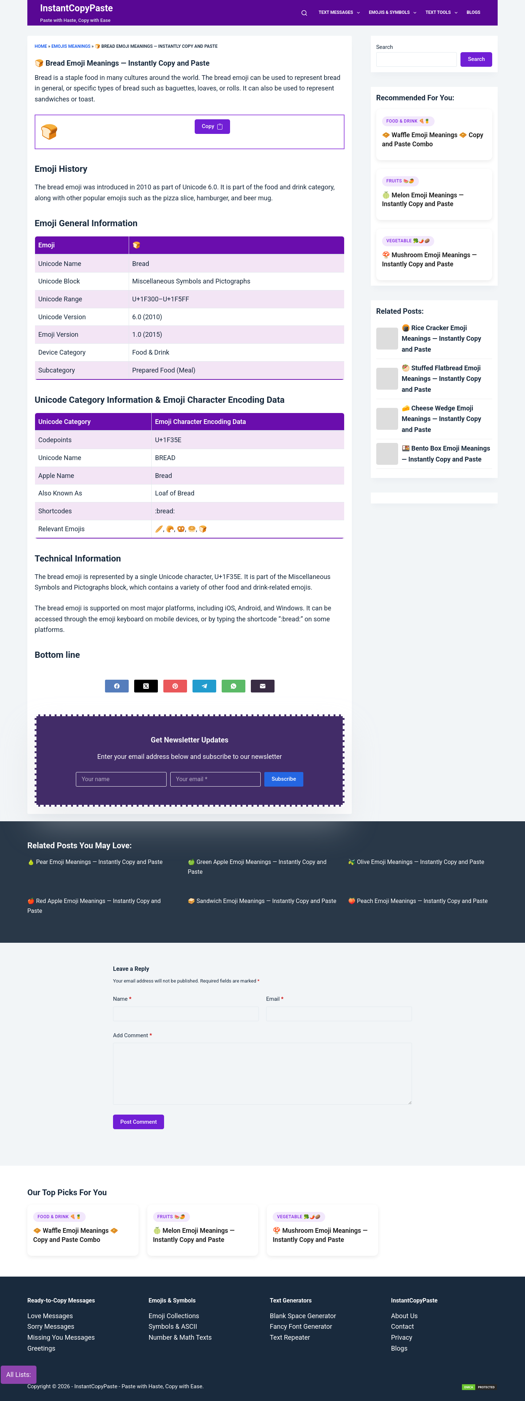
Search (384, 47)
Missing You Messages (61, 1337)
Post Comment (138, 1122)
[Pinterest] (175, 686)
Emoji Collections (174, 1316)
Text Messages (341, 12)
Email (275, 999)
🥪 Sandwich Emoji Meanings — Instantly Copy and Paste (262, 901)
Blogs (474, 12)
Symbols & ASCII (173, 1326)
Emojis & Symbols (394, 12)
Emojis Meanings (70, 46)
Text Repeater (290, 1337)
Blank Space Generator (303, 1316)
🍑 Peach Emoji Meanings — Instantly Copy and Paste (418, 901)
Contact (402, 1326)
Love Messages (50, 1316)
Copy (212, 126)
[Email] (263, 686)
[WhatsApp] (233, 686)
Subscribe (284, 779)
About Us (404, 1316)
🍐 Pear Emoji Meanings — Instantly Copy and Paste (95, 861)
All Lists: (18, 1374)
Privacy (401, 1337)
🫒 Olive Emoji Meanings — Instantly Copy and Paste (416, 861)
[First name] (121, 779)
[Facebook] (117, 686)
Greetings (41, 1348)
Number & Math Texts (180, 1337)
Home (41, 46)
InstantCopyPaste (76, 8)
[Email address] (215, 779)
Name (122, 999)
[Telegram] (204, 686)
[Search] (304, 13)
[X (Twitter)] (146, 686)
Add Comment (132, 1035)
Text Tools (442, 12)
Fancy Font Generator (301, 1326)
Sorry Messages (50, 1326)
